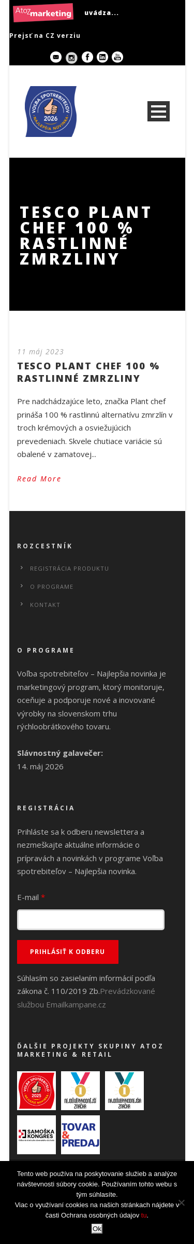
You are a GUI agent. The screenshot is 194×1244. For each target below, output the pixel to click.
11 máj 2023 (40, 351)
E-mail (31, 897)
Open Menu (158, 111)
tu (144, 1215)
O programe (51, 586)
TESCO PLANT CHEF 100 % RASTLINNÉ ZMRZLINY (88, 372)
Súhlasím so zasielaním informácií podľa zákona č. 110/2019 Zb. (86, 991)
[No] (181, 1202)
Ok (97, 1229)
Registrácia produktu (69, 568)
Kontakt (45, 605)
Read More (39, 478)
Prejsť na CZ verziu (45, 35)
